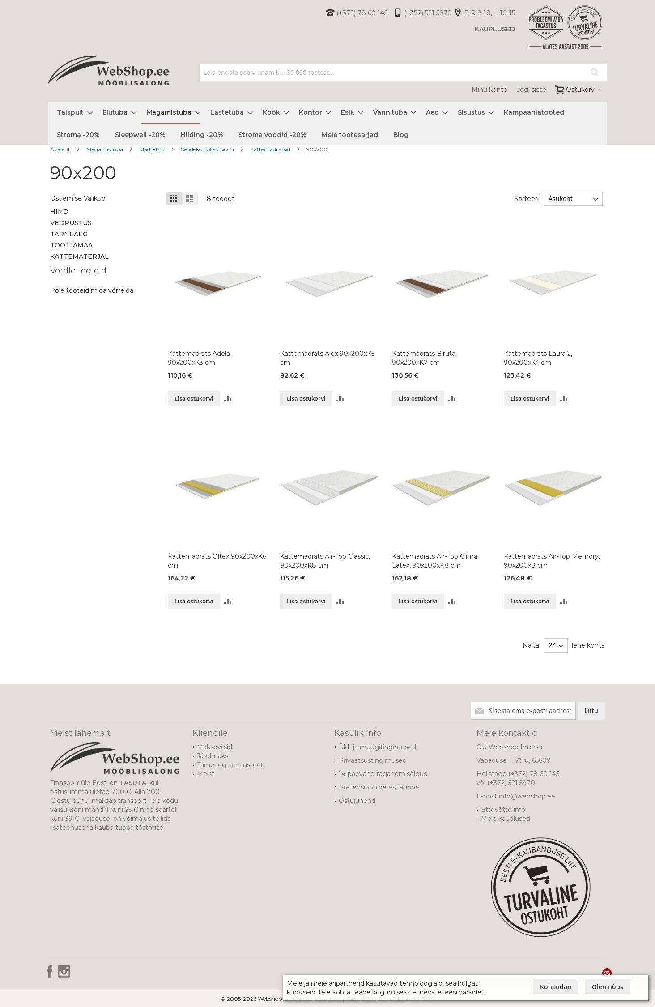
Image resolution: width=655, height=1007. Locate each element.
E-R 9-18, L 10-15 (489, 13)
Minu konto (489, 89)
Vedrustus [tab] (71, 223)
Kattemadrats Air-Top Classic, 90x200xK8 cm (325, 560)
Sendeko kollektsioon (208, 149)
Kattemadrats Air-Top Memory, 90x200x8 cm (552, 560)
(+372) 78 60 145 (361, 13)
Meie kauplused (505, 819)
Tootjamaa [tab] (71, 245)
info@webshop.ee (527, 796)
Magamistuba (105, 149)
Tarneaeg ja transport (230, 765)
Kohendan (555, 986)
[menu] (327, 123)
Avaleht (61, 149)
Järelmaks (212, 756)
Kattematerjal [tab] (79, 256)
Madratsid (152, 149)
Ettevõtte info (503, 810)
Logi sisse (531, 89)
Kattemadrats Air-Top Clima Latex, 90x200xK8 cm (434, 560)
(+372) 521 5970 (428, 13)
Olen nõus (607, 986)
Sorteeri (526, 199)
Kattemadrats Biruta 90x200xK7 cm (423, 358)
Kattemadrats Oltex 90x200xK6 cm (217, 560)
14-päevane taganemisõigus (383, 774)
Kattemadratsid (271, 149)
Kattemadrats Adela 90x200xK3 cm (199, 358)
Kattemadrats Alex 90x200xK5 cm (327, 358)
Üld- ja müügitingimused (377, 747)
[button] (228, 398)
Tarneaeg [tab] (69, 234)
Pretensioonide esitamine (379, 787)
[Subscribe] (591, 711)
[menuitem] (72, 112)
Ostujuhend (357, 801)
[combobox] (403, 72)
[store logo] (108, 80)
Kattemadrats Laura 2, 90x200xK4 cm (538, 358)
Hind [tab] (59, 212)
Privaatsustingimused (373, 760)
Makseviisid (214, 747)
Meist (205, 774)
